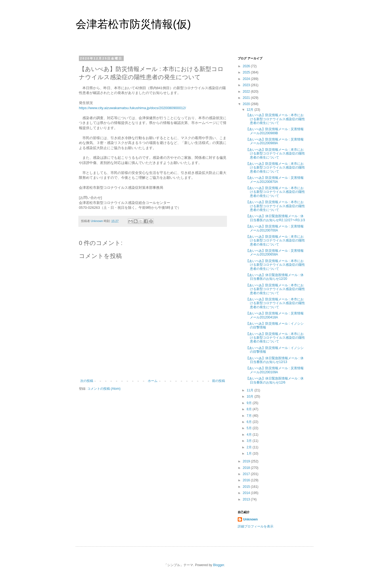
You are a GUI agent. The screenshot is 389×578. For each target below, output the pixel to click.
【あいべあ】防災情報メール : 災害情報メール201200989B (275, 131)
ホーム (152, 381)
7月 (250, 416)
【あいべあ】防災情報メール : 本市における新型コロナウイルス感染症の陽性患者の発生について (275, 119)
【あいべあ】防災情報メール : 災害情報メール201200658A (275, 252)
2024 (247, 79)
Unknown (250, 519)
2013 (247, 499)
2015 (247, 487)
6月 (250, 422)
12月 (250, 110)
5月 (250, 428)
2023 (247, 85)
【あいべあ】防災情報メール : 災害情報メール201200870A (275, 179)
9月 (250, 403)
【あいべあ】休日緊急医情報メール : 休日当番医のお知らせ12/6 (275, 380)
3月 (250, 441)
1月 (250, 453)
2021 (247, 98)
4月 (250, 434)
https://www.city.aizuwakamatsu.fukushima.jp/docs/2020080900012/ (132, 108)
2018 (247, 468)
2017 (247, 474)
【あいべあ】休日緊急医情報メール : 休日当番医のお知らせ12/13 (275, 360)
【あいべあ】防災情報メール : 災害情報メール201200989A (275, 141)
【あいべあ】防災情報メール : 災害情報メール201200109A (275, 370)
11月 (250, 390)
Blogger (218, 565)
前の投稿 (218, 381)
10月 (250, 396)
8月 (250, 409)
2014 (247, 493)
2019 (247, 461)
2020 (247, 104)
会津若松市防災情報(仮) (133, 24)
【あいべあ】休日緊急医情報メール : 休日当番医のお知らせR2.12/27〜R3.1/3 (275, 218)
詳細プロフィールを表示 (255, 526)
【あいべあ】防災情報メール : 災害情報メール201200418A (275, 315)
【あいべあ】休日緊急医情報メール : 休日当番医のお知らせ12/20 (275, 277)
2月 (250, 447)
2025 (247, 72)
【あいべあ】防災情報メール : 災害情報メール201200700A (275, 228)
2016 (247, 480)
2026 (247, 66)
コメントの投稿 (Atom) (103, 389)
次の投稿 (86, 381)
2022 (247, 91)
